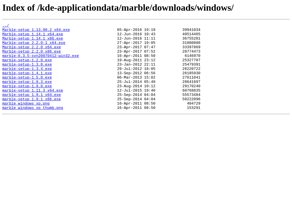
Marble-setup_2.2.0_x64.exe (31, 52)
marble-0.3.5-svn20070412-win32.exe (40, 62)
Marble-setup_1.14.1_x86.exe (32, 41)
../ (5, 26)
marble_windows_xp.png (26, 119)
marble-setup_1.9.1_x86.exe (31, 114)
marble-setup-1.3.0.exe (27, 72)
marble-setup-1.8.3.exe (27, 93)
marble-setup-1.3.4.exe (27, 78)
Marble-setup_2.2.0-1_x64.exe (33, 46)
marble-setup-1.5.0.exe (27, 88)
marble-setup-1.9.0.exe (27, 98)
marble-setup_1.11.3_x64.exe (32, 104)
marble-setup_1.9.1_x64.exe (31, 109)
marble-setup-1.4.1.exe (27, 83)
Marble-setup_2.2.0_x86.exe (31, 57)
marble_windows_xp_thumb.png (32, 124)
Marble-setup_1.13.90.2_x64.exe (36, 31)
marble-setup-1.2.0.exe (27, 67)
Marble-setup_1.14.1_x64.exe (32, 36)
